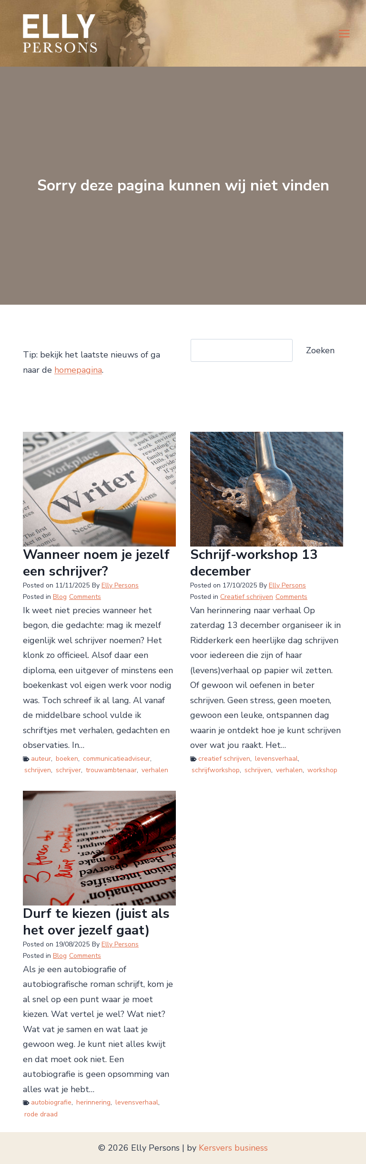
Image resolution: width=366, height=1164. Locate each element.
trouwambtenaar (111, 770)
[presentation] (99, 489)
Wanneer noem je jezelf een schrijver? (96, 563)
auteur (41, 758)
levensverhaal (276, 758)
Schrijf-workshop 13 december (254, 563)
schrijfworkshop (216, 770)
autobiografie (51, 1102)
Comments (85, 596)
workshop (322, 770)
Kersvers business (233, 1148)
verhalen (155, 770)
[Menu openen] (344, 33)
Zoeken (320, 350)
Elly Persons (120, 585)
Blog (60, 596)
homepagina (78, 370)
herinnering (93, 1102)
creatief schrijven (224, 758)
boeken (67, 758)
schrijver (68, 770)
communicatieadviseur (116, 758)
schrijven (37, 770)
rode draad (41, 1114)
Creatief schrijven (246, 596)
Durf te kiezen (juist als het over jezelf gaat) (96, 922)
